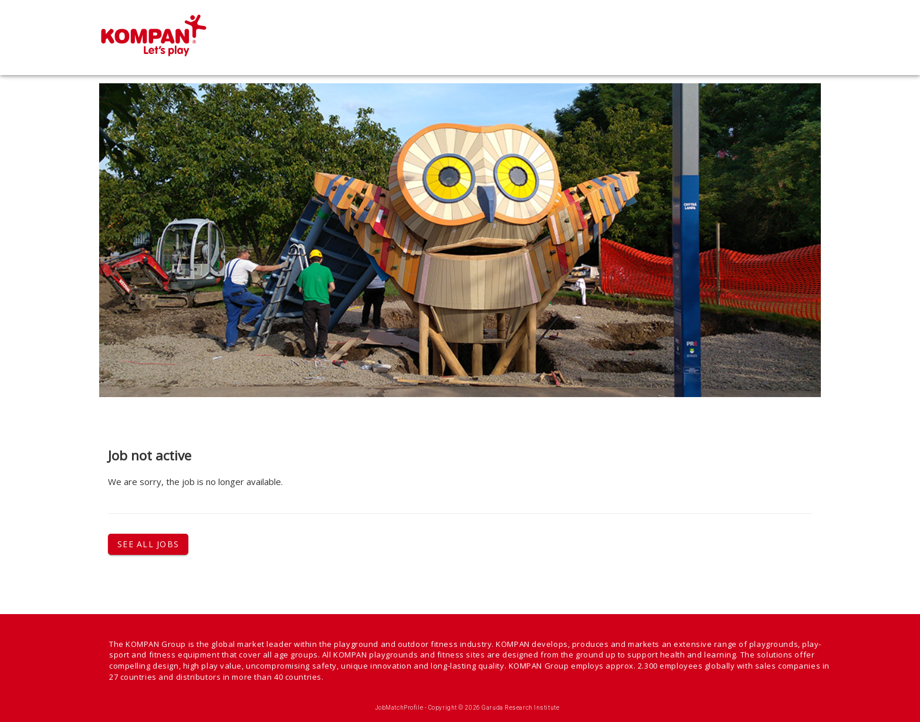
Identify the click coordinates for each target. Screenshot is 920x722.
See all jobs (148, 544)
